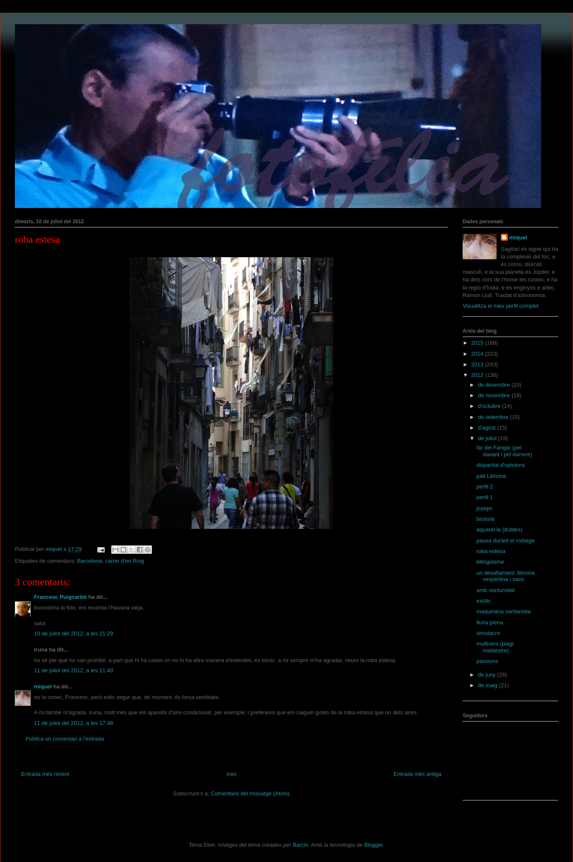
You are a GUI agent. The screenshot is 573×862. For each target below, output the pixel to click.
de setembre (494, 417)
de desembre (495, 385)
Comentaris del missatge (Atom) (250, 793)
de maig (488, 685)
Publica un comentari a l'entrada (64, 739)
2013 (478, 364)
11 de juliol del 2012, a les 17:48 (73, 723)
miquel (43, 686)
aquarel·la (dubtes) (499, 529)
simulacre (488, 633)
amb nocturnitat (495, 590)
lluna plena (489, 622)
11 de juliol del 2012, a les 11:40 (73, 670)
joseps (484, 508)
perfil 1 (484, 497)
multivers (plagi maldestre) (494, 647)
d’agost (487, 427)
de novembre (495, 395)
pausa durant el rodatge (505, 540)
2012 (478, 375)
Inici (231, 774)
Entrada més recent (45, 774)
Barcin (300, 845)
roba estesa (490, 551)
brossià (485, 519)
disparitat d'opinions (500, 465)
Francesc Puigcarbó (60, 597)
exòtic (483, 601)
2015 (478, 343)
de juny (487, 674)
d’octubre (490, 406)
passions (487, 661)
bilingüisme (490, 562)
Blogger (373, 845)
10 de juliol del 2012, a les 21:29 (73, 633)
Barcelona (89, 561)
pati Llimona (491, 476)
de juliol (488, 438)
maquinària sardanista (503, 611)
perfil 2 (484, 486)
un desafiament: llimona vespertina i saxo (505, 576)
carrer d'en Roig (124, 561)
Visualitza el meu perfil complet (501, 306)
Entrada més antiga (417, 774)
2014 (478, 354)
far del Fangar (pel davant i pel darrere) (504, 451)
